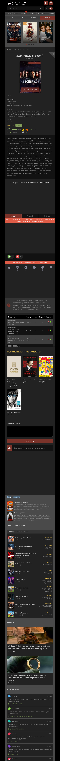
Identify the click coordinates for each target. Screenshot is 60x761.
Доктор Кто (13, 741)
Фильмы (16, 14)
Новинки (24, 14)
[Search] (41, 8)
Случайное (47, 18)
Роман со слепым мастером (20, 716)
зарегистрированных (16, 219)
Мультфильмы (42, 14)
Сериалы (32, 14)
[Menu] (51, 3)
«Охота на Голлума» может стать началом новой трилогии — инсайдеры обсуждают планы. (27, 677)
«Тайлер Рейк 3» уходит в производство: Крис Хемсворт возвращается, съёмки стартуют (29, 647)
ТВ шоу (51, 14)
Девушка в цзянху (16, 729)
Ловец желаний (15, 704)
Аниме (11, 18)
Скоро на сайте (13, 497)
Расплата (13, 754)
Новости (33, 18)
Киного (9, 50)
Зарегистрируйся (17, 262)
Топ (22, 18)
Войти (46, 3)
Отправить (30, 441)
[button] (26, 44)
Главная (8, 14)
